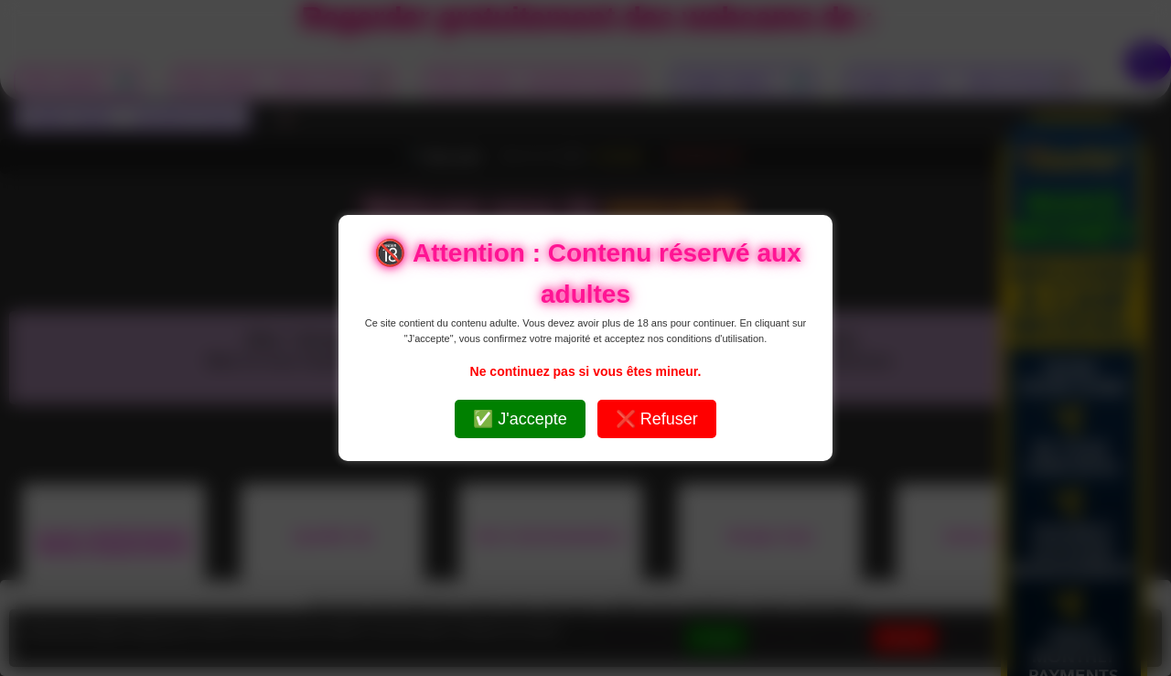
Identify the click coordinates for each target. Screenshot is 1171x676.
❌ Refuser (657, 419)
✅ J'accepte (519, 419)
